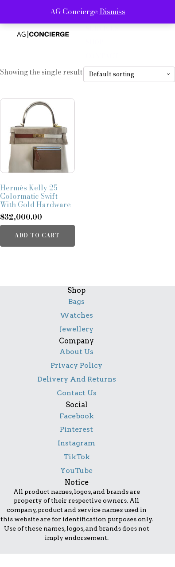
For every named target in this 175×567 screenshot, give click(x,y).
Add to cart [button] (37, 235)
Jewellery (76, 329)
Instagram (76, 443)
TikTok (76, 457)
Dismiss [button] (112, 11)
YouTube (76, 470)
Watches (76, 315)
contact (102, 56)
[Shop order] (129, 74)
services (102, 28)
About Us (76, 351)
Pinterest (76, 429)
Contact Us (77, 393)
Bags (76, 301)
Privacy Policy (76, 365)
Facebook (76, 416)
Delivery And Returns (76, 379)
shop (95, 42)
